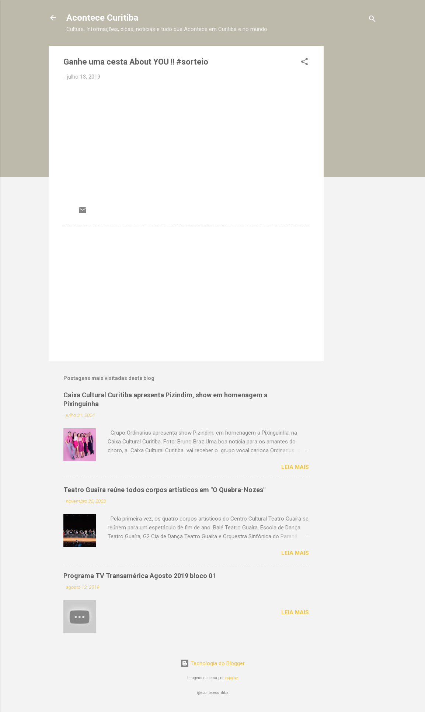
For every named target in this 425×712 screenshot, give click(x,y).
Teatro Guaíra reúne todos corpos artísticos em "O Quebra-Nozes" (164, 490)
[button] (304, 63)
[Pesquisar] (372, 20)
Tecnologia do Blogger (212, 663)
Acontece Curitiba (102, 18)
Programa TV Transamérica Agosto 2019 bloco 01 (139, 576)
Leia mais (295, 467)
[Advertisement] (353, 156)
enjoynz (231, 677)
